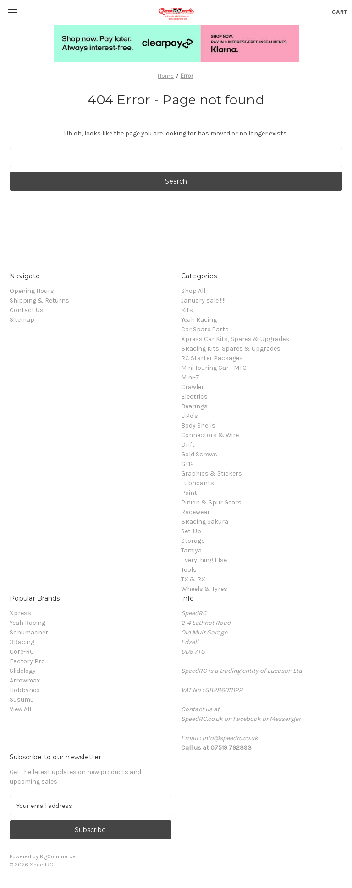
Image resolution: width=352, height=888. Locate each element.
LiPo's (189, 416)
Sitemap (22, 320)
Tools (189, 570)
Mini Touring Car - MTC (214, 368)
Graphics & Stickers (211, 473)
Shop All (193, 291)
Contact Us (27, 310)
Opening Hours (32, 291)
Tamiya (191, 550)
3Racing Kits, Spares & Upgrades (230, 348)
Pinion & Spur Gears (211, 502)
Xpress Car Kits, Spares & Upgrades (235, 339)
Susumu (22, 700)
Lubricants (197, 483)
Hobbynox (25, 690)
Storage (192, 541)
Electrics (194, 397)
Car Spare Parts (205, 329)
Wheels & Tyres (204, 589)
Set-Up (191, 531)
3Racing (22, 642)
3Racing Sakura (204, 521)
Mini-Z (190, 377)
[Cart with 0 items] (339, 12)
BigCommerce (58, 856)
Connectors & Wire (210, 435)
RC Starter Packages (212, 358)
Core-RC (22, 651)
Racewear (195, 512)
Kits (187, 310)
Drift (188, 445)
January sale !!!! (203, 300)
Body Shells (198, 425)
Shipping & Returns (39, 300)
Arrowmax (25, 680)
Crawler (192, 387)
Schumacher (29, 632)
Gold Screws (199, 454)
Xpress (20, 613)
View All (20, 709)
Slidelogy (23, 671)
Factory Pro (27, 661)
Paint (189, 493)
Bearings (194, 406)
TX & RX (193, 579)
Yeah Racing (199, 320)
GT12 (187, 464)
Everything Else (204, 560)
